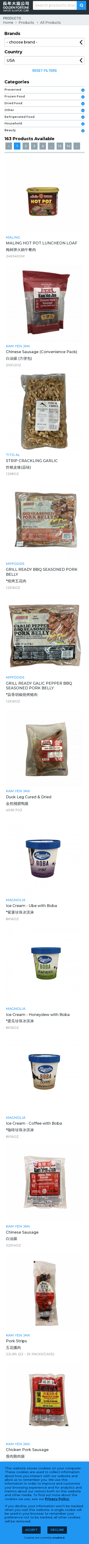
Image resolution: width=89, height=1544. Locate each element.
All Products (50, 22)
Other (9, 110)
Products (26, 22)
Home (8, 22)
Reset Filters (44, 70)
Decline (57, 1530)
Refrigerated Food (19, 117)
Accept (31, 1530)
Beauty (10, 130)
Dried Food (13, 103)
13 (60, 146)
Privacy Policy (57, 1499)
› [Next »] (76, 146)
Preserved (12, 89)
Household (13, 123)
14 (68, 146)
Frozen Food (14, 96)
